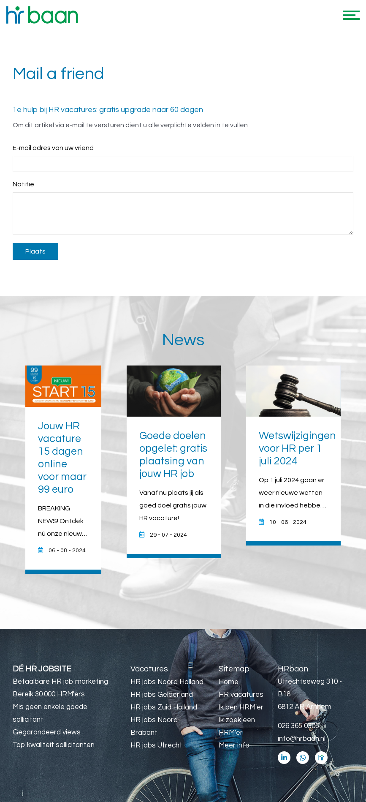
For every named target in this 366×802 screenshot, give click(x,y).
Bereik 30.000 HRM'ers (49, 694)
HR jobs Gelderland (161, 694)
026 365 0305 (298, 726)
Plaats (35, 251)
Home (229, 682)
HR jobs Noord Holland (166, 682)
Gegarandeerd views (47, 732)
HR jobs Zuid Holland (163, 707)
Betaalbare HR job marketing (60, 681)
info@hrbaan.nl (301, 738)
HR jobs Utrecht (156, 745)
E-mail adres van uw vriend (53, 148)
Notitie (23, 184)
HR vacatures (241, 694)
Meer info (234, 745)
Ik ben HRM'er (241, 707)
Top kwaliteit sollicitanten (54, 745)
